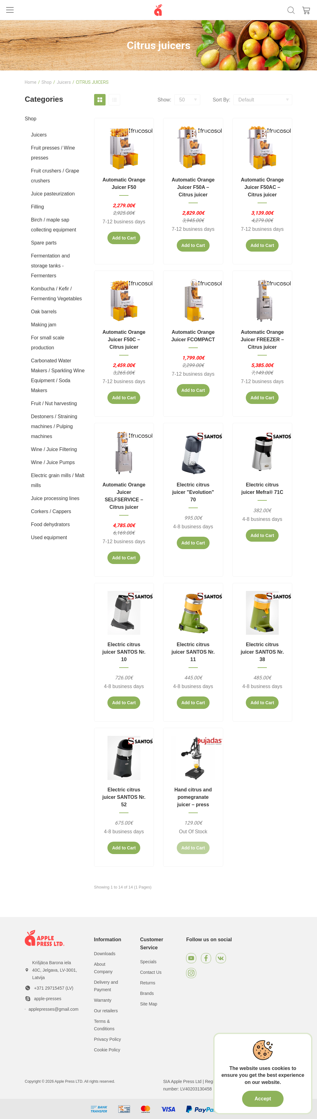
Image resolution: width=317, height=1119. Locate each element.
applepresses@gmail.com (53, 1009)
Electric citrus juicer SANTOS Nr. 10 (123, 652)
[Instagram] (191, 973)
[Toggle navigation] (10, 10)
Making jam (43, 324)
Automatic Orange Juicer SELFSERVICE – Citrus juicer (123, 496)
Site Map (148, 1003)
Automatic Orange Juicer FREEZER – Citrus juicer (262, 339)
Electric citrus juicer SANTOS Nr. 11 (193, 652)
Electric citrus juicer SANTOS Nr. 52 (123, 797)
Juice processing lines (55, 498)
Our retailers (106, 1010)
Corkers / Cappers (51, 511)
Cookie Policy (107, 1049)
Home (31, 82)
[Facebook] (206, 958)
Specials (148, 961)
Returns (147, 982)
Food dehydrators (50, 524)
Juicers (64, 82)
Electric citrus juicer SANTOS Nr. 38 (262, 652)
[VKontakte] (221, 958)
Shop (46, 82)
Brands (147, 993)
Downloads (104, 953)
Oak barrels (44, 311)
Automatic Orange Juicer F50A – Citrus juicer (193, 187)
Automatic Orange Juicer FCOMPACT (193, 335)
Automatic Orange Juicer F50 (123, 183)
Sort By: (221, 99)
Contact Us (150, 972)
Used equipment (49, 537)
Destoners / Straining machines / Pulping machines (54, 426)
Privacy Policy (107, 1039)
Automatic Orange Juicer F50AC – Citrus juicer (262, 187)
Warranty (102, 1000)
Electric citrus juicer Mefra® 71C (262, 488)
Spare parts (44, 242)
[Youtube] (191, 958)
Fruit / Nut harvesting (54, 403)
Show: (164, 99)
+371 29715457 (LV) (53, 988)
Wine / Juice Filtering (54, 449)
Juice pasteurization (53, 193)
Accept (262, 1098)
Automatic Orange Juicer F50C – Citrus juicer (123, 339)
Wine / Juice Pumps (53, 462)
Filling (37, 206)
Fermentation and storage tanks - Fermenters (50, 265)
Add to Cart (124, 237)
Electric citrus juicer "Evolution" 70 (193, 492)
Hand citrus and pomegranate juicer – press (193, 797)
